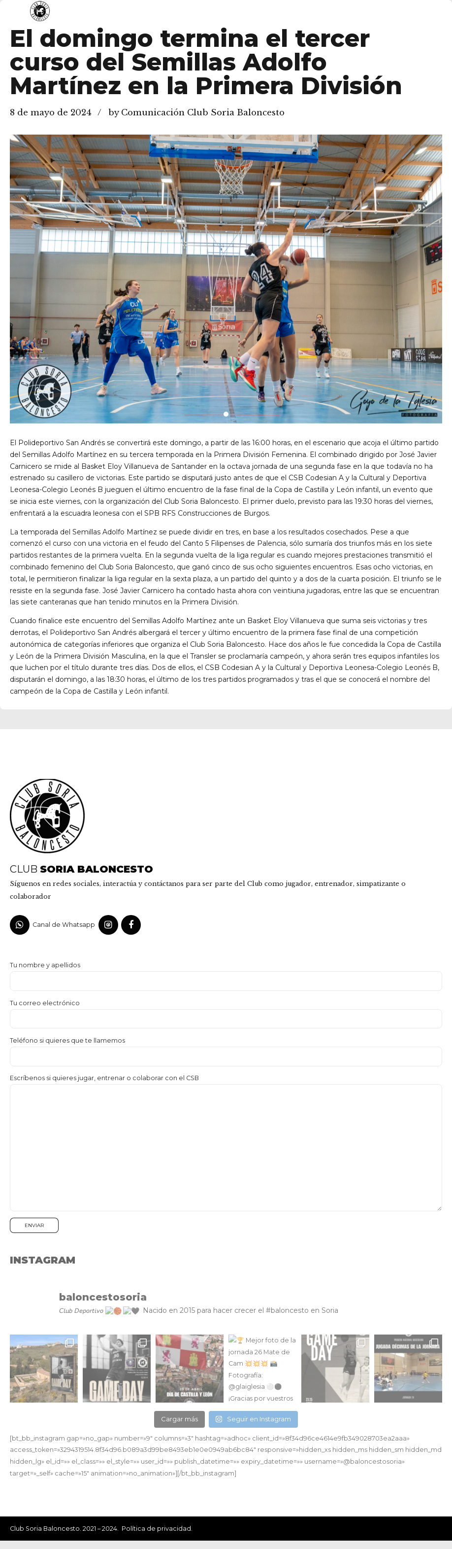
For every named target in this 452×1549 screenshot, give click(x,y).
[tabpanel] (226, 279)
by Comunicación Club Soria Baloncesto (196, 112)
